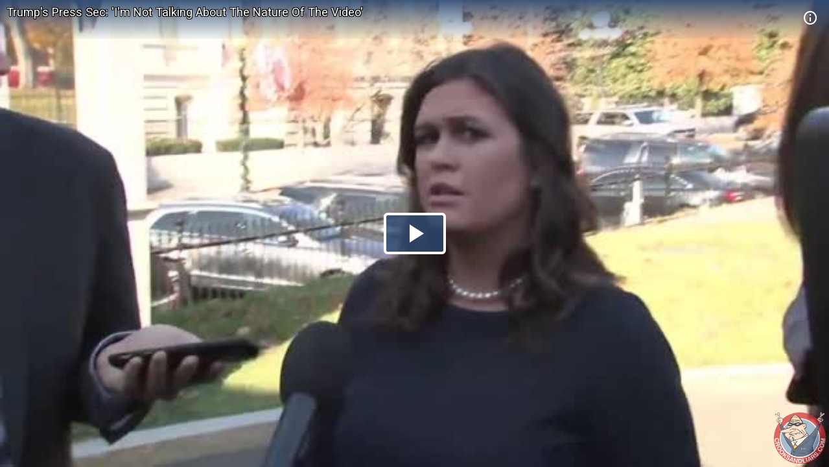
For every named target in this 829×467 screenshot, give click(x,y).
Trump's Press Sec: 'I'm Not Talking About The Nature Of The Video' (184, 12)
